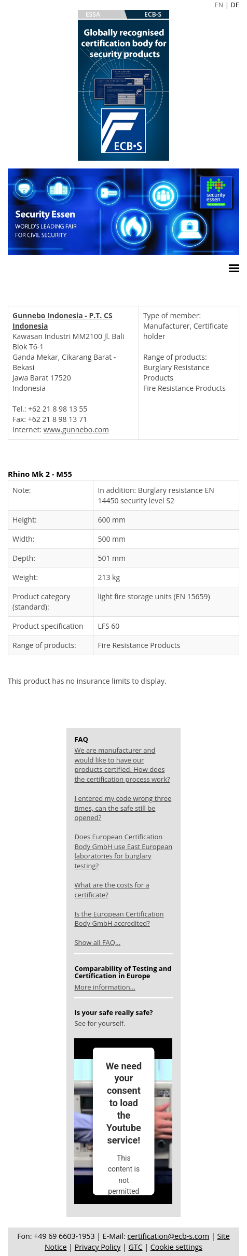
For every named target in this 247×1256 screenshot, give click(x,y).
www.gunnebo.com (76, 429)
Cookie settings (176, 1247)
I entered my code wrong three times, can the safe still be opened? (122, 808)
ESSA (93, 14)
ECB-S (152, 14)
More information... (104, 987)
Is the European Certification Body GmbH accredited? (118, 918)
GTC (136, 1247)
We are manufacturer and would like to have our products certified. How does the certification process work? (122, 764)
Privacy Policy (98, 1247)
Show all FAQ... (97, 942)
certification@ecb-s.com (168, 1236)
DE (234, 4)
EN (218, 4)
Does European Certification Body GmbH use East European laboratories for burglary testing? (123, 851)
